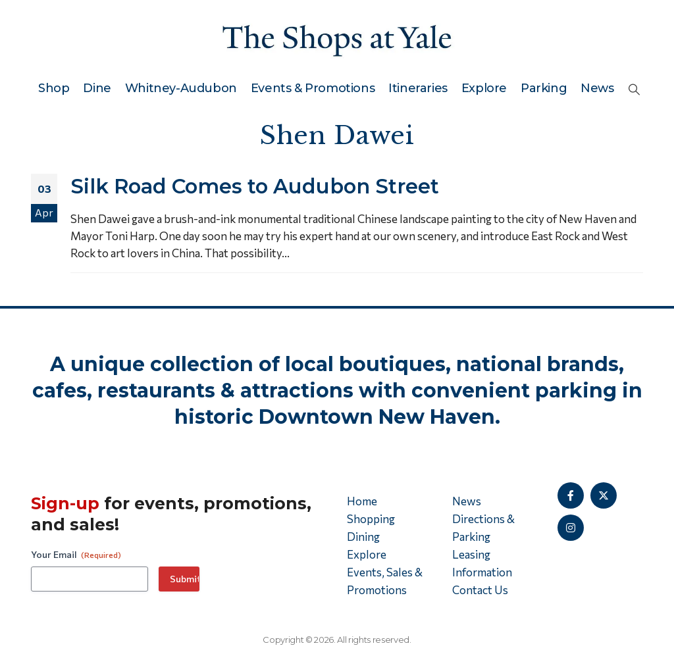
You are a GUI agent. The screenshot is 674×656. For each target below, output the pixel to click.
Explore (484, 88)
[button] (634, 88)
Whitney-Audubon (181, 88)
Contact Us (480, 590)
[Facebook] (570, 495)
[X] (603, 495)
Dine (97, 88)
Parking (544, 88)
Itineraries (418, 88)
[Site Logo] (337, 38)
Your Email (76, 555)
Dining (363, 536)
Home (362, 501)
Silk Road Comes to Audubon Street (254, 186)
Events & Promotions (313, 88)
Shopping (371, 519)
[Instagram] (570, 528)
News (597, 88)
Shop (53, 88)
